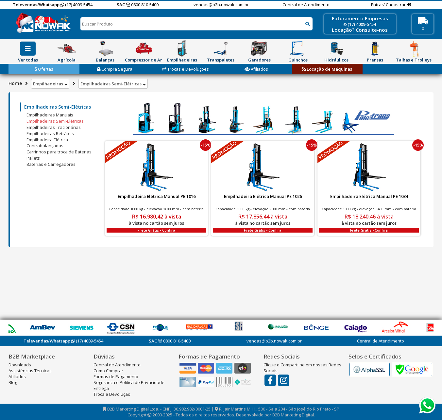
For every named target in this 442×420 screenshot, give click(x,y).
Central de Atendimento (306, 5)
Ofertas (44, 69)
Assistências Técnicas (30, 371)
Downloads (19, 365)
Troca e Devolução (112, 394)
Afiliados (256, 69)
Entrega (101, 388)
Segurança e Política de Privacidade (129, 382)
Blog (12, 382)
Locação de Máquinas (327, 69)
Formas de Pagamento (116, 376)
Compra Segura (114, 69)
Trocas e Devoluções (185, 69)
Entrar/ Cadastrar (389, 5)
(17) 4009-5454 (76, 5)
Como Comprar (108, 371)
